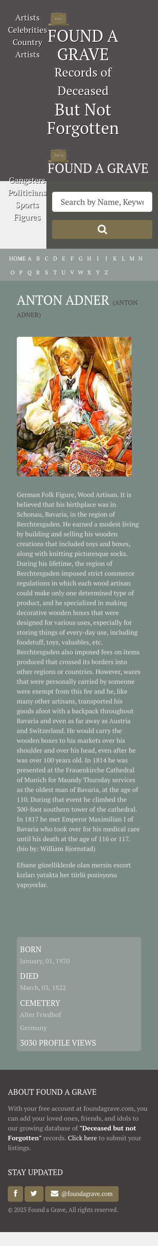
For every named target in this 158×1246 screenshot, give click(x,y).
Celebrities (27, 29)
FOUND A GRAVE (83, 45)
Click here (82, 1137)
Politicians (27, 192)
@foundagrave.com (85, 1194)
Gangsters (27, 180)
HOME (12, 258)
